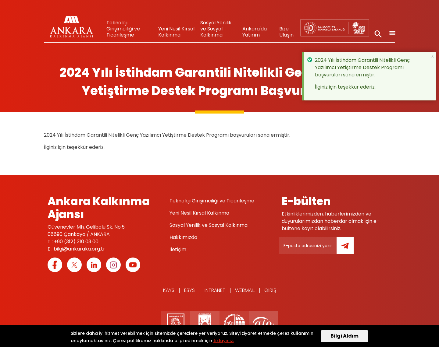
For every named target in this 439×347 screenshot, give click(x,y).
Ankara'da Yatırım (254, 31)
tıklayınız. (223, 341)
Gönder (349, 249)
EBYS (189, 290)
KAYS (168, 290)
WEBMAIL (245, 290)
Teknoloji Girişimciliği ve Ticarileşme (123, 28)
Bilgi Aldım (344, 336)
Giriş (270, 290)
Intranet (215, 290)
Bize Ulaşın (286, 31)
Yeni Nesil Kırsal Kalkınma (176, 31)
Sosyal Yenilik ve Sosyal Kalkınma (215, 28)
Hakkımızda (183, 237)
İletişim (178, 249)
